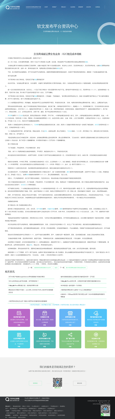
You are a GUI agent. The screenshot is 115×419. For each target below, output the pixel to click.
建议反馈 (79, 384)
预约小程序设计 (21, 413)
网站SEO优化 (26, 407)
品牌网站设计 (42, 409)
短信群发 (73, 7)
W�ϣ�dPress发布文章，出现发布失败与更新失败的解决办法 (81, 282)
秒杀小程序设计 (47, 411)
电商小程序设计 (42, 413)
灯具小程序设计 (53, 413)
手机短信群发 (12, 418)
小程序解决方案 (46, 305)
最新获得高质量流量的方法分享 (42, 268)
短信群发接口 (52, 416)
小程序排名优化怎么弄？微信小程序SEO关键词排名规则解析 (28, 302)
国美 (61, 209)
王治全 (21, 116)
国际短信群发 (22, 418)
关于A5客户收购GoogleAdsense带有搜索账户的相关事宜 (27, 277)
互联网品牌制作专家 (92, 401)
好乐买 (97, 125)
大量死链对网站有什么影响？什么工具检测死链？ (76, 290)
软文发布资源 (74, 305)
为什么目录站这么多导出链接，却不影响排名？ (24, 282)
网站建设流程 (16, 407)
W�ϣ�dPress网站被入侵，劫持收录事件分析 (23, 286)
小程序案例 (55, 305)
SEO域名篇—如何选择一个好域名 (71, 286)
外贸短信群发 (42, 416)
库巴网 (10, 116)
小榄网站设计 (45, 407)
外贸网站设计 (51, 409)
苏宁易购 (39, 209)
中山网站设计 (35, 407)
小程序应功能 (64, 305)
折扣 (45, 132)
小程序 (46, 7)
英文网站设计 (13, 409)
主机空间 (88, 7)
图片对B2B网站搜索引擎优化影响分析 (76, 268)
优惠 (86, 62)
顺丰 (68, 172)
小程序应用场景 (35, 305)
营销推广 (54, 7)
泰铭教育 (80, 7)
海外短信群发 (23, 416)
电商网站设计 (32, 409)
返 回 (56, 268)
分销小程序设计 (10, 413)
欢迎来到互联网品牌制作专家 (33, 7)
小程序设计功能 (26, 411)
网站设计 (63, 7)
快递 (35, 80)
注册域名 (97, 7)
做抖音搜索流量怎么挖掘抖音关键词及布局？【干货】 (78, 277)
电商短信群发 (33, 416)
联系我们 (35, 384)
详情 (19, 325)
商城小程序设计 (37, 411)
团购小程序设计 (58, 411)
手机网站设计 (54, 407)
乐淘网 (36, 125)
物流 (100, 66)
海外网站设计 (23, 409)
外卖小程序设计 (32, 413)
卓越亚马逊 (51, 209)
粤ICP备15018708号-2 (104, 403)
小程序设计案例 (15, 411)
